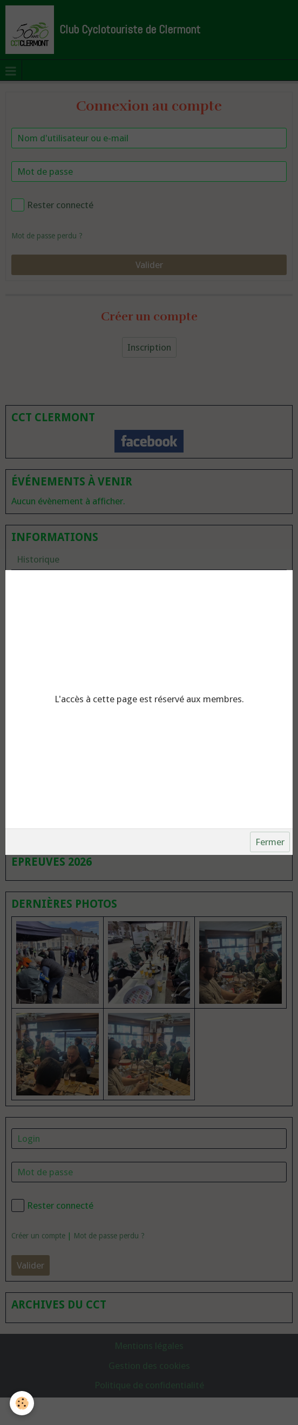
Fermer (270, 842)
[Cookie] (22, 1403)
